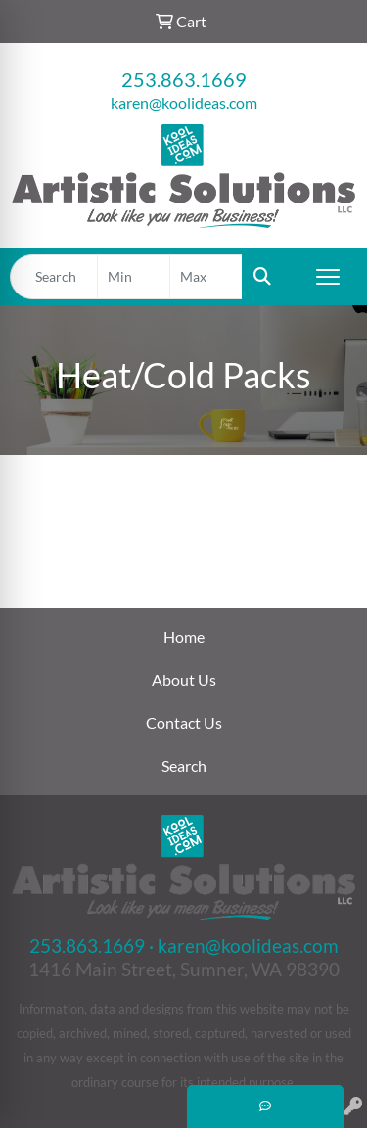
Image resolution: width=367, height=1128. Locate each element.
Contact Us (184, 722)
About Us (184, 679)
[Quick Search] (54, 276)
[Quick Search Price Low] (133, 276)
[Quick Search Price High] (206, 276)
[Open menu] (327, 276)
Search (183, 765)
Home (184, 636)
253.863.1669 (184, 79)
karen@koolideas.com (184, 102)
